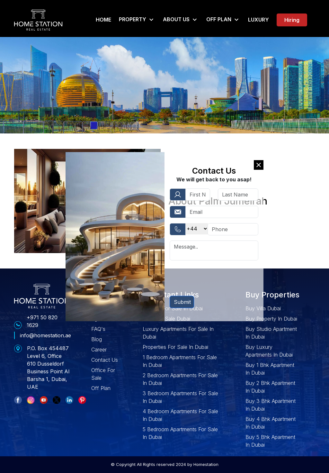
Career (99, 349)
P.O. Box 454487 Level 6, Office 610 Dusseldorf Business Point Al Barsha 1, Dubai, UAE (48, 367)
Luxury (258, 19)
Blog (96, 339)
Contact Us (104, 360)
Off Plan (101, 388)
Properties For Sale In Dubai (175, 347)
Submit (182, 302)
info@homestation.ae (45, 335)
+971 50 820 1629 (42, 321)
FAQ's (98, 329)
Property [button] (137, 19)
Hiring (291, 20)
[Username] (221, 212)
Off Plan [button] (223, 19)
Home (103, 19)
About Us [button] (181, 19)
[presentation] (218, 278)
